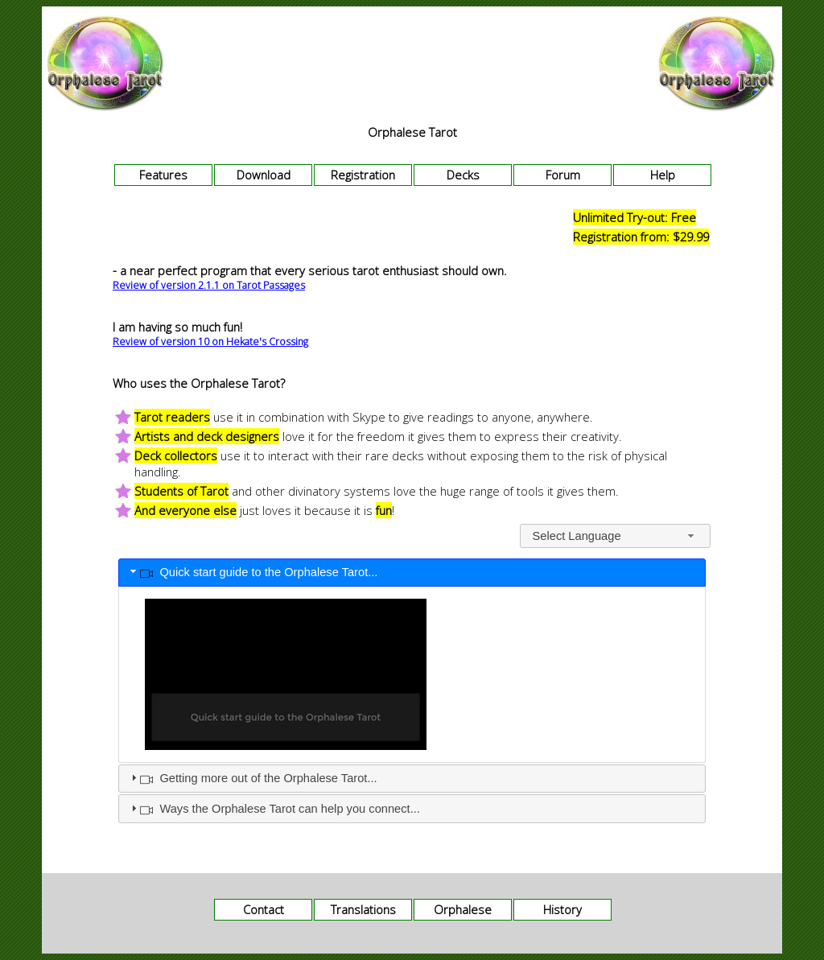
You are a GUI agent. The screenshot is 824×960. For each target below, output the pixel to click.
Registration (363, 175)
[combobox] (615, 536)
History (562, 909)
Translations (363, 909)
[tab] (412, 572)
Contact (263, 909)
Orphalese (463, 909)
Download (263, 175)
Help (662, 175)
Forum (563, 175)
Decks (463, 175)
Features (163, 175)
